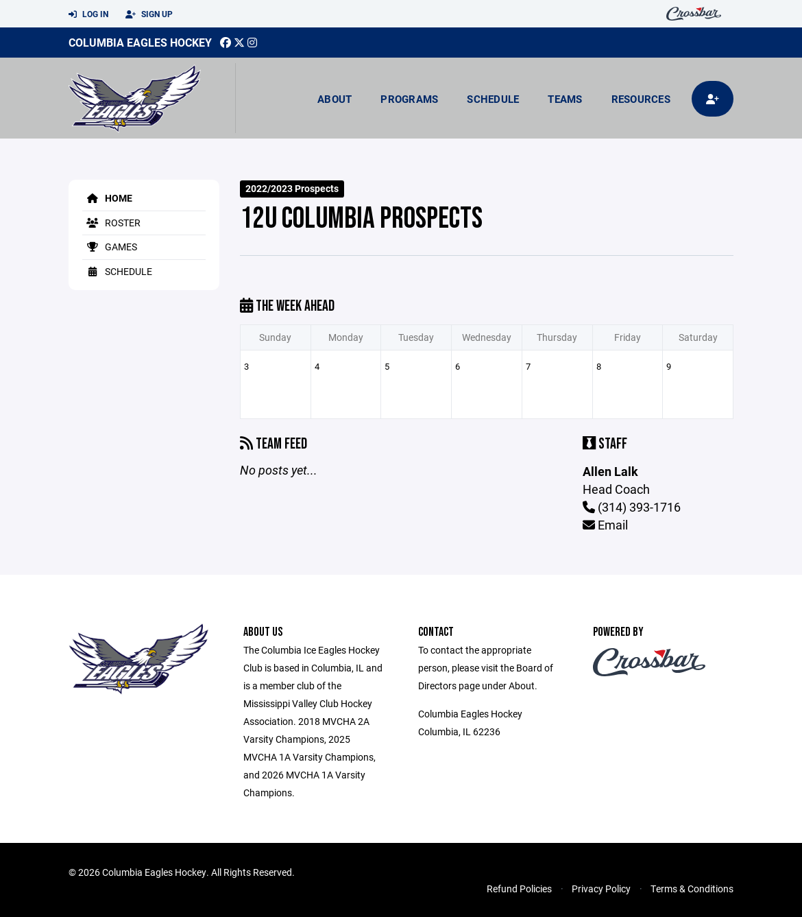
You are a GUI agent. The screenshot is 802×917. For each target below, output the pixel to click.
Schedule (493, 99)
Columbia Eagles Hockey (140, 42)
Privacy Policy (601, 888)
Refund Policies (519, 888)
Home (107, 197)
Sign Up (149, 14)
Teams (565, 99)
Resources (640, 99)
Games (109, 246)
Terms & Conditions (692, 888)
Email (605, 524)
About (334, 99)
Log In (88, 14)
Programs (409, 99)
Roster (111, 222)
